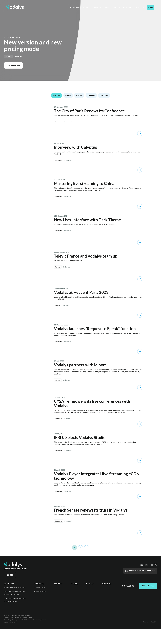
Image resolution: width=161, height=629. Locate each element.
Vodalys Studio (40, 587)
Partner (79, 95)
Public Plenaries (10, 602)
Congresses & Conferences (15, 598)
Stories (89, 584)
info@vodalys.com (10, 622)
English (153, 622)
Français (146, 622)
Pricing (74, 584)
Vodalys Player (40, 591)
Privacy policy (27, 618)
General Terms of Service (12, 618)
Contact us (139, 7)
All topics (56, 95)
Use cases (104, 95)
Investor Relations (11, 594)
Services (58, 584)
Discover (13, 65)
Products (91, 95)
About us (106, 584)
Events (68, 95)
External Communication (14, 591)
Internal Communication (14, 587)
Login (150, 7)
